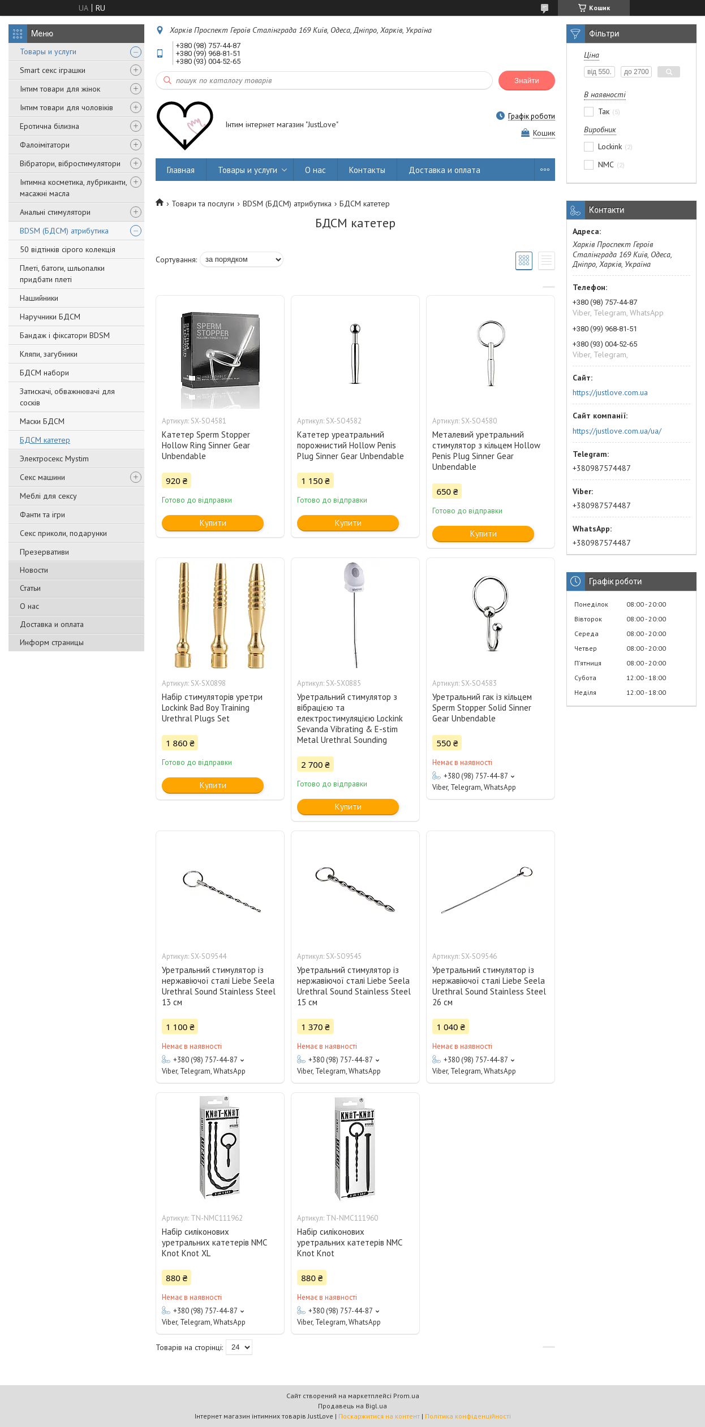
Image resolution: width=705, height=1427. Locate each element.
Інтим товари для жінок (60, 89)
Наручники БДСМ (50, 317)
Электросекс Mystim (54, 458)
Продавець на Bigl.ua (352, 1406)
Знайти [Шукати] (526, 80)
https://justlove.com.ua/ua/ (617, 431)
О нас (29, 606)
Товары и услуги (48, 51)
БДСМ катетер (45, 440)
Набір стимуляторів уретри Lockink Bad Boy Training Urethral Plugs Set (212, 707)
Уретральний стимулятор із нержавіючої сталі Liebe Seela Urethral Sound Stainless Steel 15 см (354, 986)
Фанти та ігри (42, 514)
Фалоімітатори (45, 145)
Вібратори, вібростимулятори (70, 163)
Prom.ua (406, 1395)
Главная (181, 170)
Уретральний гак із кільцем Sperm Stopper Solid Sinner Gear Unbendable (482, 707)
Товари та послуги (202, 203)
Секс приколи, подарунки (63, 533)
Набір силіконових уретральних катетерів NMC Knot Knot (349, 1242)
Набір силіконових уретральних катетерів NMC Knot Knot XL (214, 1242)
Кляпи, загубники (49, 354)
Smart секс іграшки (52, 70)
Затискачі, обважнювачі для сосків (67, 397)
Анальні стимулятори (55, 212)
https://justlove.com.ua (610, 392)
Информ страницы (52, 642)
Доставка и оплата (52, 624)
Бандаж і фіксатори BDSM (65, 335)
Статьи (30, 588)
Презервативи (44, 552)
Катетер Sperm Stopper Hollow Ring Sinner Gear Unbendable (206, 445)
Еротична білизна (49, 126)
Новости (34, 570)
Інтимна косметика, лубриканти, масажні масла (73, 187)
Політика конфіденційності (468, 1416)
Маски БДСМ (42, 421)
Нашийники (39, 298)
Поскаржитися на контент (379, 1416)
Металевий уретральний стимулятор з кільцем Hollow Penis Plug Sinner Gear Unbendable (486, 450)
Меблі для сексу (48, 496)
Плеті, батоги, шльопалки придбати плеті (62, 273)
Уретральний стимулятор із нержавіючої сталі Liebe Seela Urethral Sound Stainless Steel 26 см (489, 986)
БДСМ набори (44, 372)
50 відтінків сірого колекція (67, 249)
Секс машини (42, 477)
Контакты (367, 170)
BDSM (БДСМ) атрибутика (64, 231)
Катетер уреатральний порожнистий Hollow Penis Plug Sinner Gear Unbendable (350, 445)
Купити (213, 522)
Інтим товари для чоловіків (66, 107)
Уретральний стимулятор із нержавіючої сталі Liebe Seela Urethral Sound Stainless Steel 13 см (219, 986)
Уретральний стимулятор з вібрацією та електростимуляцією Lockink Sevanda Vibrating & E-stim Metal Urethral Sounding (350, 718)
